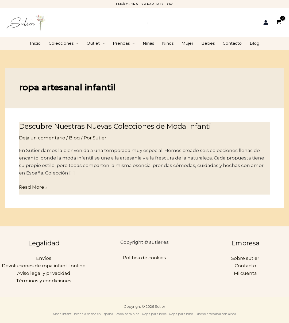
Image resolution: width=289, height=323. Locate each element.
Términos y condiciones (43, 280)
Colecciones (64, 43)
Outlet (96, 43)
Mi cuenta (245, 273)
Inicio (35, 43)
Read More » (33, 186)
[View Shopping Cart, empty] (278, 22)
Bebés (208, 43)
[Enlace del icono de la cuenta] (265, 22)
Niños (168, 43)
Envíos (43, 258)
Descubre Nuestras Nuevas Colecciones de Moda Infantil (116, 126)
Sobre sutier (245, 258)
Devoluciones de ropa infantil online (44, 265)
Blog (254, 43)
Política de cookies (144, 257)
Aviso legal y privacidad (43, 273)
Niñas (148, 43)
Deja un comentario (42, 137)
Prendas (124, 43)
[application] (76, 43)
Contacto (232, 43)
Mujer (187, 43)
